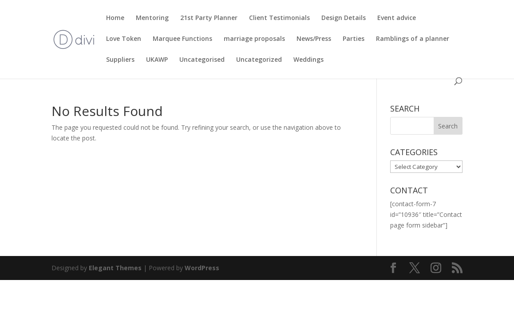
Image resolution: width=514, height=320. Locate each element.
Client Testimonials (279, 18)
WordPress (202, 268)
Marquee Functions (182, 39)
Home (115, 18)
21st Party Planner (208, 18)
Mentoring (152, 18)
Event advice (396, 18)
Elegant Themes (115, 268)
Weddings (308, 60)
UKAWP (157, 60)
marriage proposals (254, 39)
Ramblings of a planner (412, 39)
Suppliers (120, 60)
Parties (353, 39)
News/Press (314, 39)
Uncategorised (202, 60)
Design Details (343, 18)
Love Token (123, 39)
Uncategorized (259, 60)
